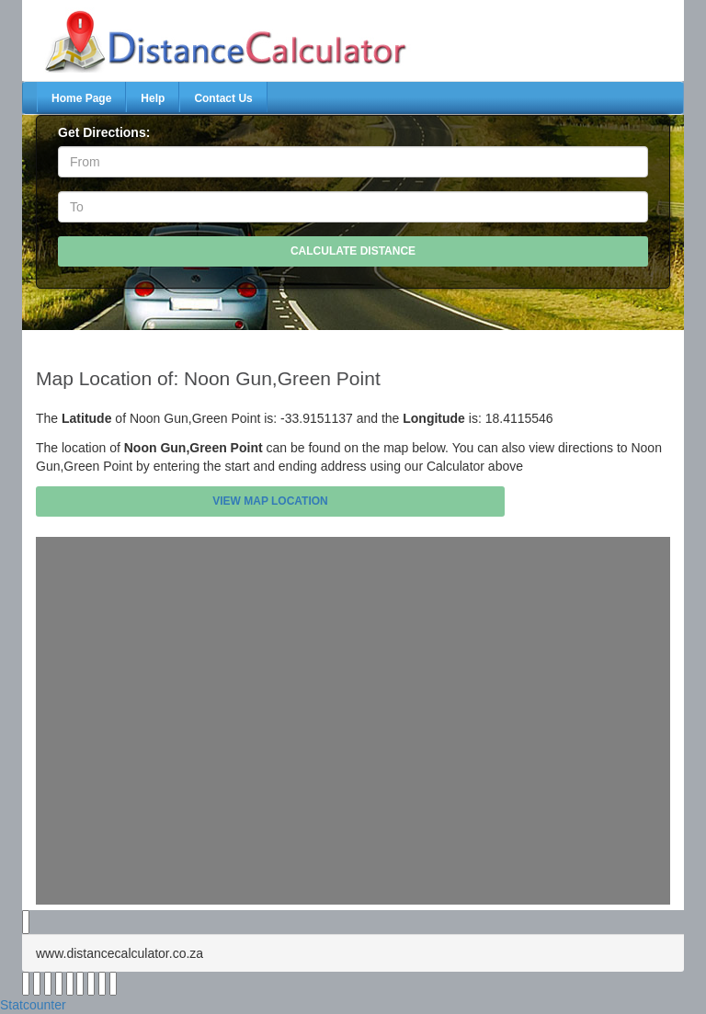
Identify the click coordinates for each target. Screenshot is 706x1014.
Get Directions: (104, 132)
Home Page (81, 98)
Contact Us (223, 98)
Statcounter (33, 1004)
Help (153, 98)
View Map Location (270, 501)
